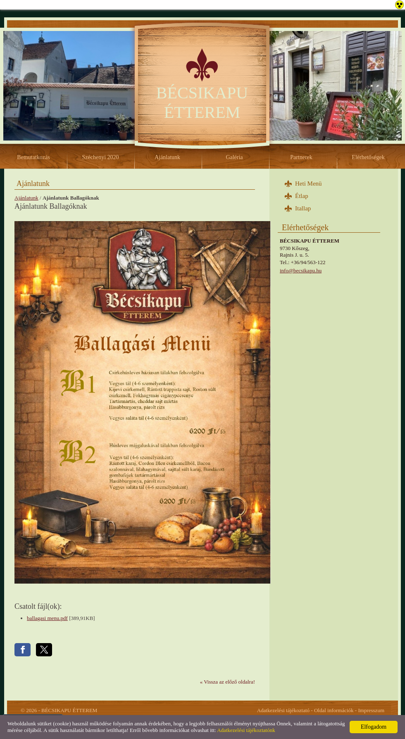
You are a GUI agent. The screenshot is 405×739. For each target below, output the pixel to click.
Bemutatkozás (33, 157)
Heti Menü (308, 183)
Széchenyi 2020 (100, 157)
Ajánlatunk (167, 157)
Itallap (303, 208)
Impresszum (371, 710)
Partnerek (301, 157)
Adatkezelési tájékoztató (283, 710)
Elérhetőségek (368, 157)
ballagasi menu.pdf (47, 618)
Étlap (301, 196)
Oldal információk (334, 710)
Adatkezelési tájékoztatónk (246, 730)
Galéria (234, 157)
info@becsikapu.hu (301, 270)
